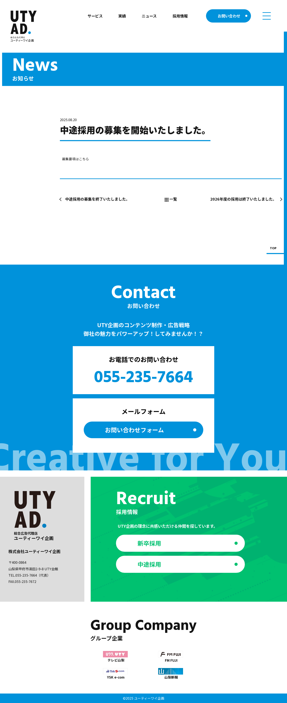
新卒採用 (149, 543)
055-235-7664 (143, 377)
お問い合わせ (229, 16)
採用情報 (180, 16)
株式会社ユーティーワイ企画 (34, 551)
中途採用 (149, 564)
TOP (273, 248)
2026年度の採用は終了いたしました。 (243, 199)
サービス (95, 16)
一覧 (171, 199)
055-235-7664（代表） (32, 575)
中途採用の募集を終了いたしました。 (97, 199)
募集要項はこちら (75, 158)
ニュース (149, 16)
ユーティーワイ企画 (149, 698)
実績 (122, 16)
